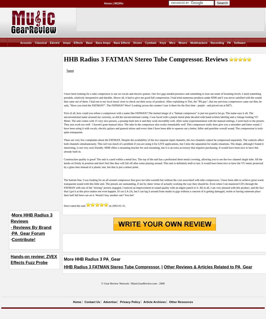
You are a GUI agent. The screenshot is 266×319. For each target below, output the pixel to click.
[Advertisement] (164, 242)
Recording (217, 42)
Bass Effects (122, 42)
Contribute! (24, 239)
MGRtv (118, 3)
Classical (41, 42)
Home (108, 3)
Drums (137, 42)
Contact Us (92, 302)
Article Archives (154, 302)
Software (240, 42)
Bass (89, 42)
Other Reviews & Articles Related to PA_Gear (208, 267)
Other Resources (181, 302)
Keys (163, 42)
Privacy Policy (130, 302)
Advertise (110, 302)
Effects (78, 42)
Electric (55, 42)
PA (229, 42)
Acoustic (26, 42)
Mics (172, 42)
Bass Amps (103, 42)
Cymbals (151, 42)
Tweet (70, 70)
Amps (67, 42)
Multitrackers (198, 42)
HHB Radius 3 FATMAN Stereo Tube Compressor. (112, 267)
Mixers (182, 42)
